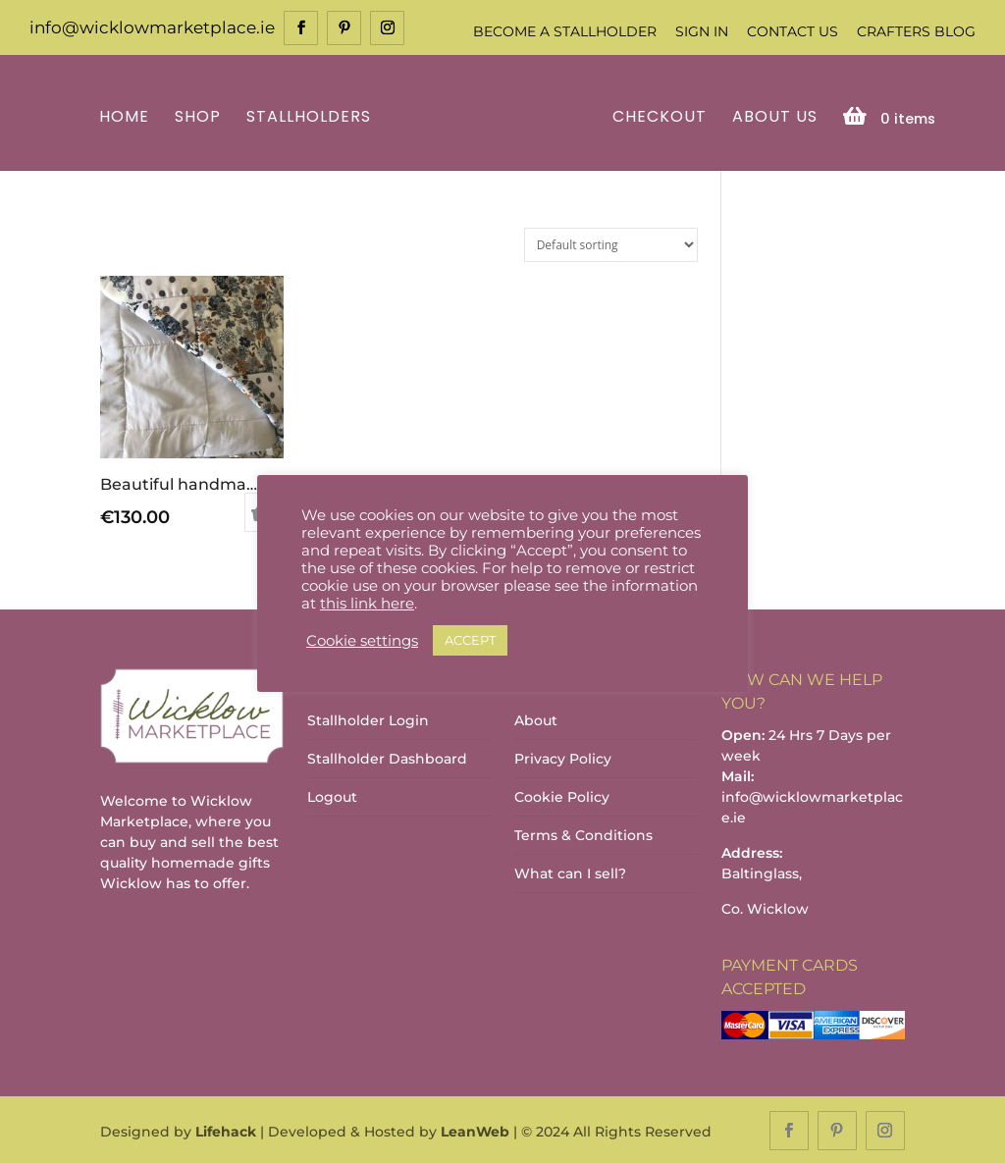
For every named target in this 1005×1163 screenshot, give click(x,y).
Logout (332, 796)
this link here (367, 603)
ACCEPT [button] (470, 640)
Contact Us (792, 31)
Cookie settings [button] (362, 641)
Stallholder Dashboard (387, 758)
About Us (772, 116)
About (535, 719)
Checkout (656, 116)
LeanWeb (475, 1129)
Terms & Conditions (583, 834)
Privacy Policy (562, 758)
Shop (201, 116)
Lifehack (225, 1129)
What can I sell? (570, 872)
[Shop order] (611, 243)
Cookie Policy (561, 796)
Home (127, 116)
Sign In (701, 31)
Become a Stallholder (565, 31)
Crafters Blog (916, 31)
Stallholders (311, 116)
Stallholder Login (368, 719)
